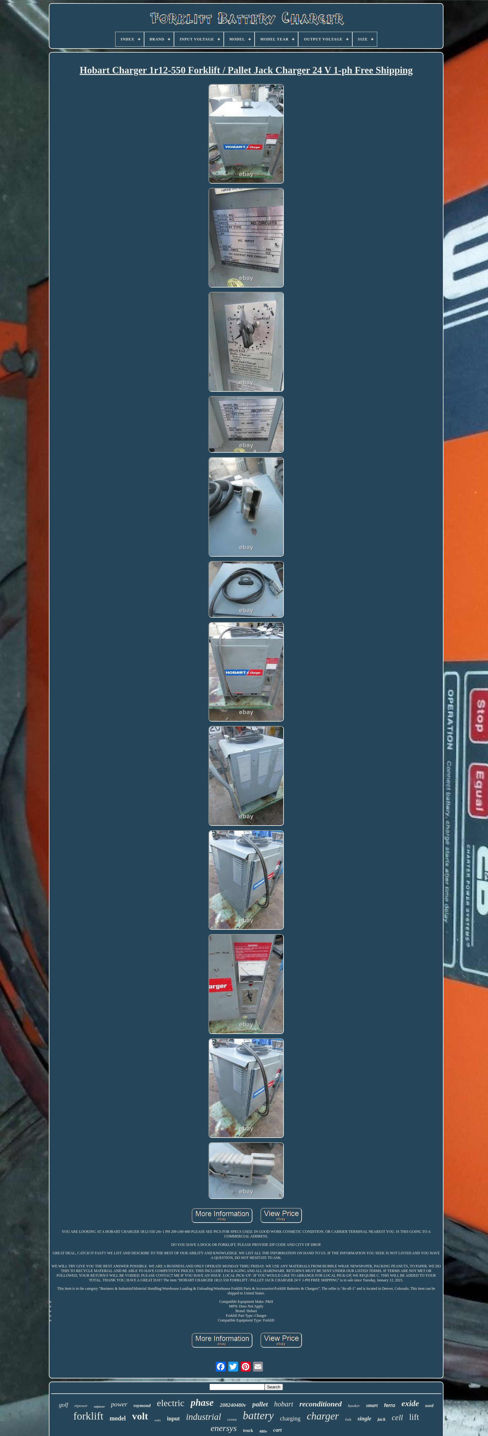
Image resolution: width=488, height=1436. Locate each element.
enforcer (99, 1406)
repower (81, 1405)
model (118, 1418)
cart (277, 1430)
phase (202, 1402)
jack (382, 1419)
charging (290, 1418)
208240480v (233, 1405)
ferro (389, 1405)
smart (372, 1405)
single (364, 1418)
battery (258, 1416)
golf (63, 1404)
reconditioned (320, 1404)
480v (263, 1431)
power (119, 1404)
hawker (354, 1405)
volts (157, 1420)
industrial (203, 1417)
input (173, 1418)
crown (232, 1419)
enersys (224, 1428)
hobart (283, 1404)
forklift (88, 1416)
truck (248, 1430)
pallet (260, 1404)
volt (140, 1416)
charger (323, 1416)
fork (348, 1419)
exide (410, 1403)
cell (397, 1417)
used (429, 1405)
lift (414, 1417)
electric (170, 1403)
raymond (142, 1405)
